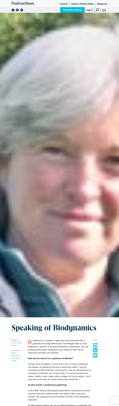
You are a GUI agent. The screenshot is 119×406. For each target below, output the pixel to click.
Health (14, 361)
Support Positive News (82, 4)
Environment (16, 358)
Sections (64, 4)
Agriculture (16, 355)
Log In (89, 10)
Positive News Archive (17, 344)
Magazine (102, 4)
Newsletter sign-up (72, 10)
